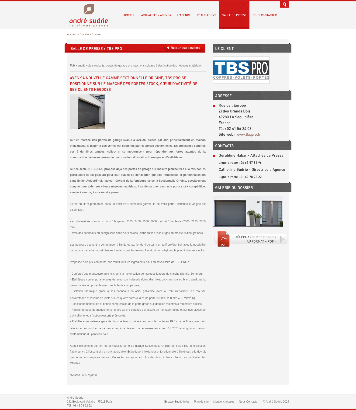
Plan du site (201, 401)
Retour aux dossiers (184, 48)
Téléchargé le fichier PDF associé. (251, 239)
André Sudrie (91, 15)
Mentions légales (223, 401)
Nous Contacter (248, 401)
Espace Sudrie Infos (176, 401)
